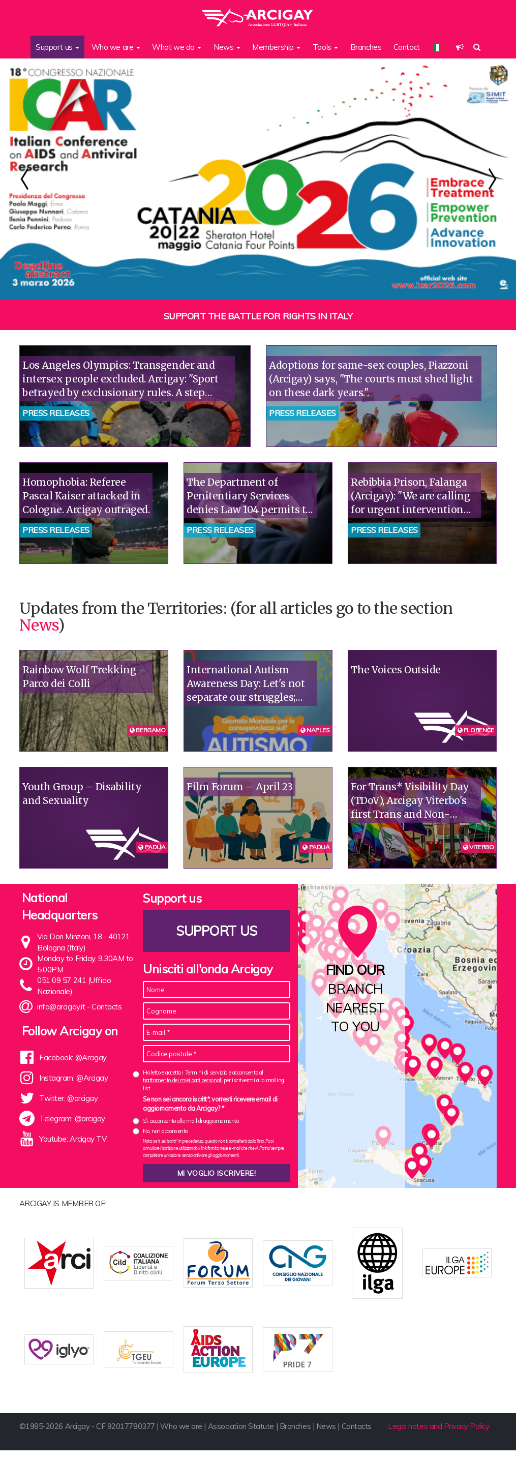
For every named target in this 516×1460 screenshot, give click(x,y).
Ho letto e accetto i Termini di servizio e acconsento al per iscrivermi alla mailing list (213, 1080)
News (38, 625)
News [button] (227, 47)
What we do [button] (176, 47)
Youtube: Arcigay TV (72, 1139)
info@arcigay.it (61, 1006)
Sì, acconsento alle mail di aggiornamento (191, 1120)
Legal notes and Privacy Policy (439, 1436)
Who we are (181, 1436)
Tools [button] (325, 47)
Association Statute (241, 1436)
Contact (406, 47)
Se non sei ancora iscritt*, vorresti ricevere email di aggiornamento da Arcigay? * (210, 1103)
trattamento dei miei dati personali (182, 1080)
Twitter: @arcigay (68, 1098)
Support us (216, 930)
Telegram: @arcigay (72, 1118)
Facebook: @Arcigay (73, 1057)
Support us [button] (57, 47)
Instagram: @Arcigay (73, 1078)
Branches (365, 47)
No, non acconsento (165, 1131)
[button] (460, 47)
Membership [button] (276, 47)
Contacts (107, 1006)
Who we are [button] (116, 47)
